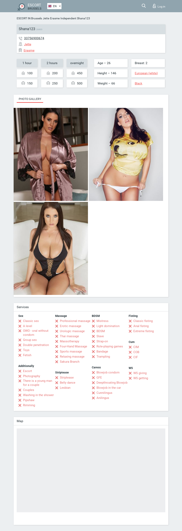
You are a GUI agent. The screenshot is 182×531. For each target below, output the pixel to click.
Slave (100, 336)
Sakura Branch (69, 361)
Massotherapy (69, 341)
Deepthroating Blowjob (111, 382)
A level (27, 326)
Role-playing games (109, 346)
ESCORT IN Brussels (29, 18)
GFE (99, 377)
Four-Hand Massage (73, 346)
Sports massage (71, 351)
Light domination (108, 326)
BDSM (100, 331)
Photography (31, 376)
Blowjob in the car (108, 388)
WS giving (140, 373)
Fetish (27, 355)
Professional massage (75, 321)
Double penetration (36, 345)
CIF (135, 357)
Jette (46, 18)
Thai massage (69, 336)
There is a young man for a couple (37, 383)
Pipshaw (28, 400)
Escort (27, 371)
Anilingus (102, 398)
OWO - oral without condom (35, 333)
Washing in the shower (38, 395)
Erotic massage (70, 326)
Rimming (29, 405)
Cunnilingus (104, 393)
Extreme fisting (143, 331)
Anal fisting (141, 326)
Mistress (102, 321)
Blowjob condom (108, 372)
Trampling (103, 356)
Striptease (67, 377)
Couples (28, 390)
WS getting (140, 378)
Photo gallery (30, 99)
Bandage (102, 351)
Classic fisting (143, 321)
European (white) (146, 73)
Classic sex (31, 321)
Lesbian (65, 388)
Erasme (55, 18)
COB (136, 352)
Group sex (30, 340)
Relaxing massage (72, 356)
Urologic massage (72, 331)
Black (138, 83)
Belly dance (67, 382)
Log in (159, 6)
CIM (136, 347)
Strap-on (102, 341)
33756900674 (34, 38)
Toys (26, 350)
